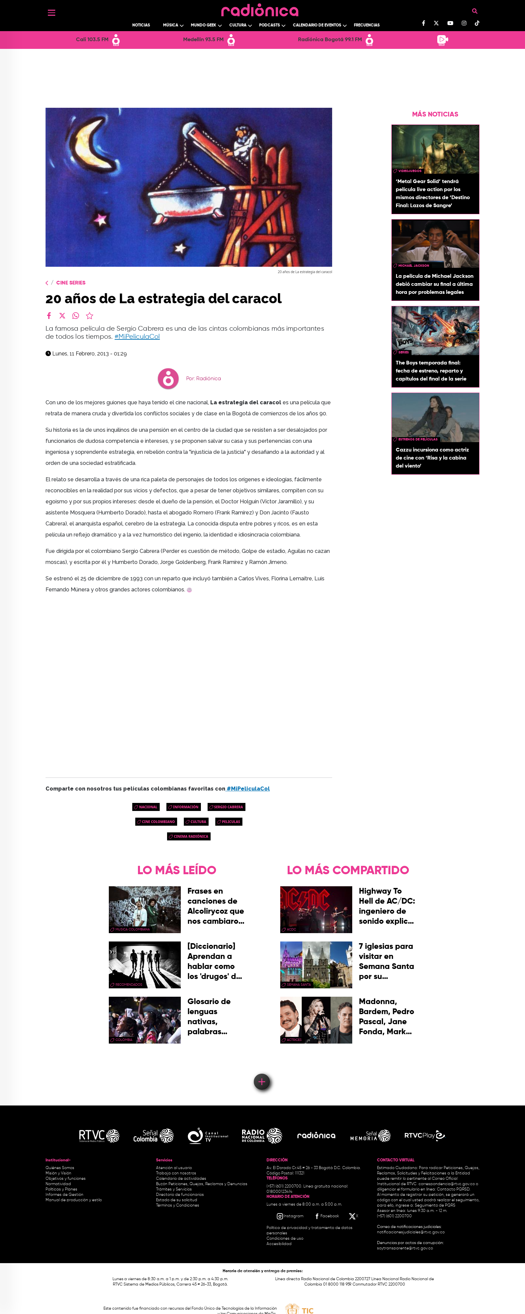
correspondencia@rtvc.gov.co (447, 1184)
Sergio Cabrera (228, 807)
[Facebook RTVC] (326, 1216)
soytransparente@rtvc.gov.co (405, 1248)
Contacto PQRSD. (453, 1189)
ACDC (291, 929)
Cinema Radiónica (191, 836)
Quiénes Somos (60, 1168)
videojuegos (410, 171)
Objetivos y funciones (66, 1179)
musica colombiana (133, 929)
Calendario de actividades (181, 1179)
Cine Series (70, 283)
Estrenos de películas (418, 439)
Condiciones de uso (285, 1239)
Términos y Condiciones (177, 1206)
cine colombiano (158, 821)
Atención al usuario (174, 1168)
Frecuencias (367, 25)
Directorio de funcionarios (180, 1195)
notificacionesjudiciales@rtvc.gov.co (411, 1232)
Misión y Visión (58, 1173)
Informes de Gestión (64, 1195)
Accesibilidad (280, 1244)
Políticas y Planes (61, 1189)
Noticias (141, 25)
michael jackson (413, 265)
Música (170, 25)
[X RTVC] (354, 1216)
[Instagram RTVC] (289, 1216)
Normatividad (58, 1184)
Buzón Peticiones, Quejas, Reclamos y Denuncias (201, 1184)
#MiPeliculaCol (137, 336)
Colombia (124, 1040)
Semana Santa (299, 984)
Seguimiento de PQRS (435, 1206)
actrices (294, 1040)
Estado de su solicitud (176, 1200)
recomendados (129, 984)
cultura (198, 821)
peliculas (231, 821)
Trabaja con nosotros (176, 1173)
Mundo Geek (203, 25)
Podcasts (269, 25)
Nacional (148, 807)
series (403, 352)
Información (186, 807)
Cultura (237, 25)
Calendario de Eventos (317, 25)
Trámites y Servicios (174, 1189)
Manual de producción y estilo (74, 1200)
